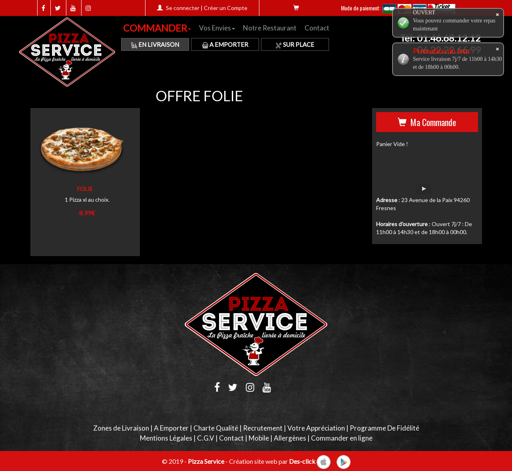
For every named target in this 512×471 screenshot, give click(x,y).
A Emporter (225, 44)
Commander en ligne (342, 438)
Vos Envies (217, 28)
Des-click (302, 461)
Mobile (259, 438)
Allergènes (290, 438)
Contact (317, 28)
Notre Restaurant (270, 28)
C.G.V (205, 438)
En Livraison (155, 44)
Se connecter (182, 7)
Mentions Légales (166, 438)
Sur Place (295, 44)
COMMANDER (157, 28)
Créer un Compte (225, 7)
